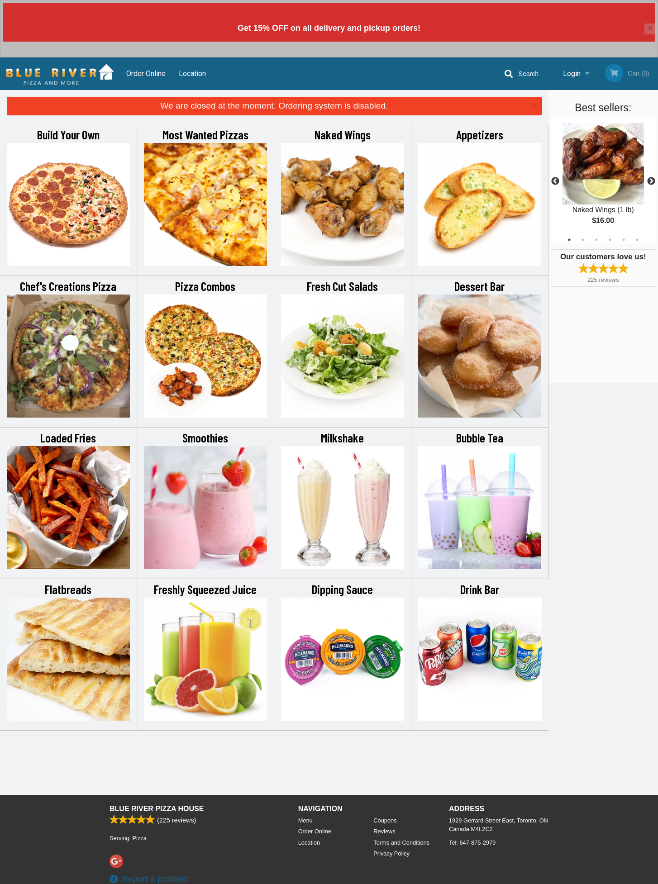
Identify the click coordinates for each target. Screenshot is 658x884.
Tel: (472, 842)
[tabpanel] (603, 181)
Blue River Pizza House (157, 809)
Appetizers (479, 134)
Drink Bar (479, 589)
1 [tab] (569, 239)
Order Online (146, 73)
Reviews (384, 831)
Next (651, 181)
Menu (305, 820)
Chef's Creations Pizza (68, 286)
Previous (555, 181)
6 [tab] (637, 239)
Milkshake (342, 437)
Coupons (384, 820)
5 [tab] (623, 239)
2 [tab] (582, 239)
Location (192, 73)
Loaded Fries (68, 437)
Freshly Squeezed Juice (205, 589)
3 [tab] (596, 239)
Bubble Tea (479, 437)
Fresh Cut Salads (342, 286)
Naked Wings (343, 134)
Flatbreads (68, 589)
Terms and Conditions (401, 842)
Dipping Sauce (342, 589)
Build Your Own (68, 134)
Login (572, 73)
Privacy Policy (391, 853)
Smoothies (205, 437)
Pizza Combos (205, 286)
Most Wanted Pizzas (205, 134)
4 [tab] (610, 239)
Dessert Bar (479, 286)
